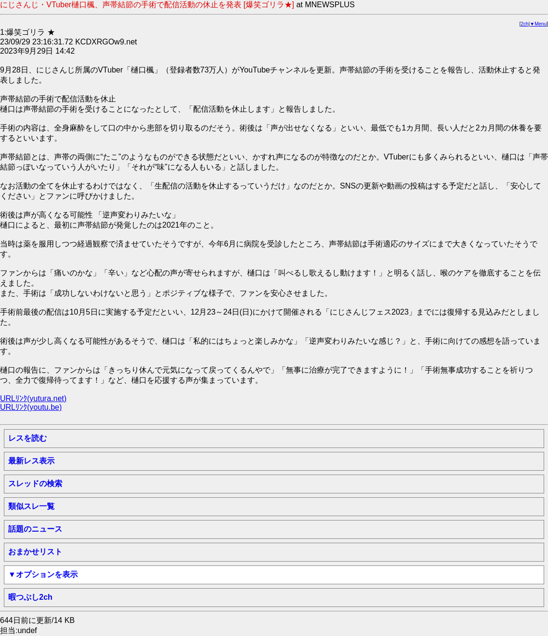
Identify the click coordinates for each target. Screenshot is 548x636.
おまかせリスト (35, 552)
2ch (525, 24)
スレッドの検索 (35, 483)
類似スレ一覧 (31, 506)
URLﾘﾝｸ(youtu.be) (31, 407)
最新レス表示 (31, 461)
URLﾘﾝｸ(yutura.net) (33, 398)
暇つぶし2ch (30, 597)
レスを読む (27, 438)
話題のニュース (35, 529)
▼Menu (538, 24)
